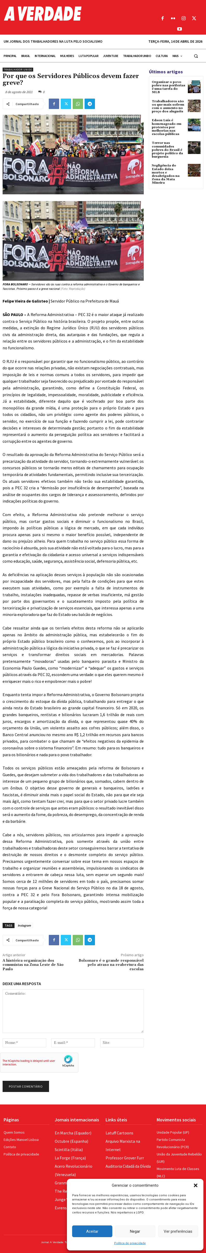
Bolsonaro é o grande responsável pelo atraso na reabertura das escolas (111, 965)
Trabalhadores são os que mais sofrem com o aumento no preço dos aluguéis (168, 106)
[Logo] (77, 14)
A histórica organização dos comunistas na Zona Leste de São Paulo (33, 965)
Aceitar (92, 1231)
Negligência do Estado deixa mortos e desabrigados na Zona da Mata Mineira (166, 174)
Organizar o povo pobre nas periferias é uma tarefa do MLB (168, 87)
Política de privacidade (130, 1243)
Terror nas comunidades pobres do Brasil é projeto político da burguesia (167, 150)
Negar (135, 1231)
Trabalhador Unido (18, 70)
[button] (195, 1185)
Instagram (24, 925)
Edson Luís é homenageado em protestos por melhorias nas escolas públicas (166, 127)
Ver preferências (178, 1231)
